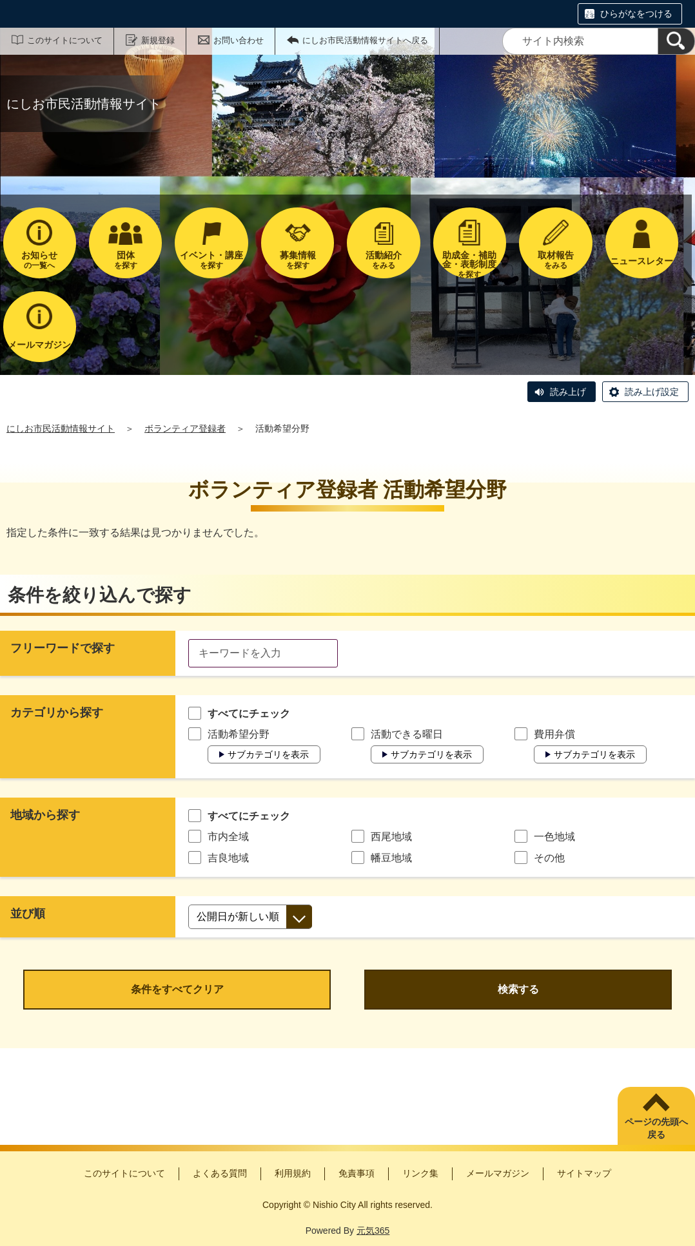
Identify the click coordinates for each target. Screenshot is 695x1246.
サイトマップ (584, 1173)
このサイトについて (65, 40)
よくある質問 (220, 1173)
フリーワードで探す (62, 648)
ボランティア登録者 (185, 428)
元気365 (373, 1230)
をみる (383, 260)
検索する (518, 989)
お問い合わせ (238, 40)
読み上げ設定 (652, 392)
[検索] (676, 41)
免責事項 (356, 1173)
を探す (125, 260)
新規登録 (158, 40)
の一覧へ (40, 260)
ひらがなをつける (636, 13)
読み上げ (568, 392)
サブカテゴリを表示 (268, 754)
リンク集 (420, 1173)
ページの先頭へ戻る (656, 1128)
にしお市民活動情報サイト (60, 428)
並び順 (27, 913)
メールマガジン (497, 1173)
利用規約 (293, 1173)
